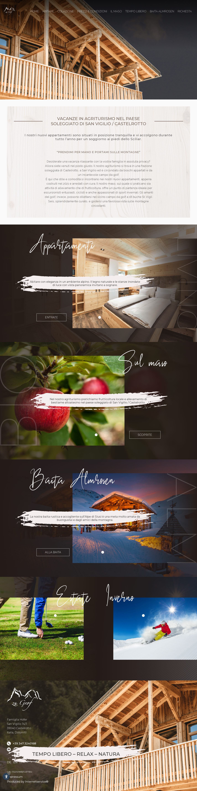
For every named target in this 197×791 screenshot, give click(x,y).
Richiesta (185, 11)
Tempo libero (135, 11)
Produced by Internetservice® (27, 781)
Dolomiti (21, 732)
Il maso (116, 11)
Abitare (48, 11)
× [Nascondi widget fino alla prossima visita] (9, 773)
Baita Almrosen (162, 11)
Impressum (15, 776)
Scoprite (145, 434)
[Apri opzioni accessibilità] (6, 776)
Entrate (51, 317)
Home (34, 12)
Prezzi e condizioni (92, 11)
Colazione (65, 11)
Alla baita (53, 552)
